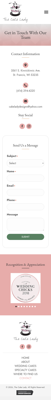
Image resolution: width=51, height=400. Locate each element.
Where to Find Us (25, 374)
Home (25, 358)
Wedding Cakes (25, 366)
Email (11, 186)
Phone (11, 200)
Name (11, 171)
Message (12, 214)
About (25, 362)
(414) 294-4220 (25, 91)
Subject (12, 156)
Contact (25, 378)
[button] (46, 12)
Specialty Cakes (25, 370)
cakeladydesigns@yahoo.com (25, 107)
